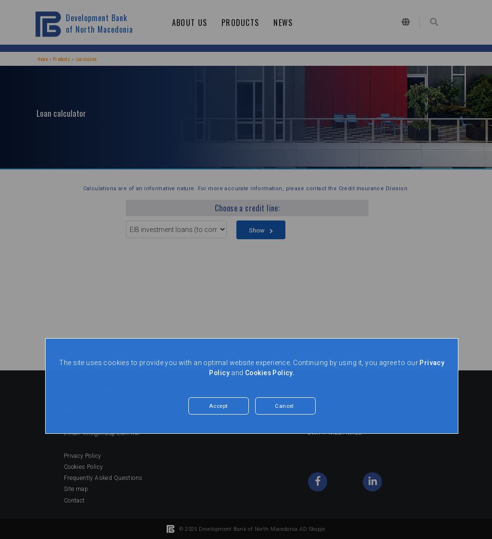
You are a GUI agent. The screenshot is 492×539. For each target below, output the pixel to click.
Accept (219, 406)
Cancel (284, 406)
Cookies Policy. (270, 373)
